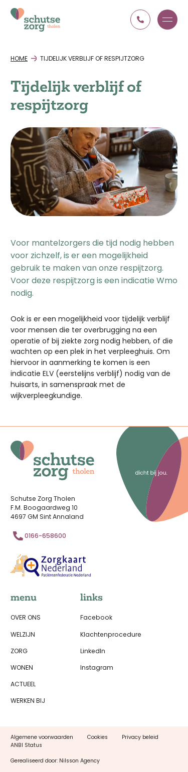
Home (19, 58)
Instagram (96, 667)
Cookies (97, 737)
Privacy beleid (140, 737)
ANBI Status (26, 745)
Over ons (26, 617)
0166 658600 (140, 20)
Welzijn (23, 634)
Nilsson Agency (79, 760)
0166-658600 (45, 535)
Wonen (22, 667)
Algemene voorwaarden (42, 737)
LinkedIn (92, 651)
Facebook (96, 617)
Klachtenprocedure (110, 634)
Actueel (23, 684)
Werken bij (28, 700)
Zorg (19, 651)
